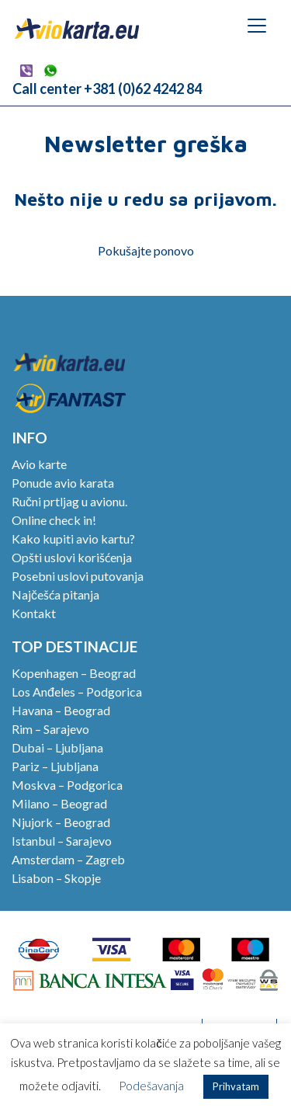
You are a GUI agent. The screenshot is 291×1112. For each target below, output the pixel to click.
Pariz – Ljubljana (55, 766)
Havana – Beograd (61, 710)
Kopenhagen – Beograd (74, 672)
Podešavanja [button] (151, 1086)
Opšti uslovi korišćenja (72, 557)
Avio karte (39, 464)
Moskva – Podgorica (67, 784)
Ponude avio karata (63, 482)
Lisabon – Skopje (56, 877)
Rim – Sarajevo (50, 728)
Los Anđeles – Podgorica (77, 691)
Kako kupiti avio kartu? (73, 538)
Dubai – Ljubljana (57, 747)
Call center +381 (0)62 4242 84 (107, 88)
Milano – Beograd (59, 803)
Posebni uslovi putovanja (78, 575)
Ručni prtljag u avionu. (69, 501)
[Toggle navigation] (257, 25)
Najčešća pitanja (55, 594)
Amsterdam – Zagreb (68, 859)
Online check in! (54, 520)
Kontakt (34, 613)
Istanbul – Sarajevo (62, 840)
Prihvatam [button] (236, 1086)
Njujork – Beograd (61, 822)
